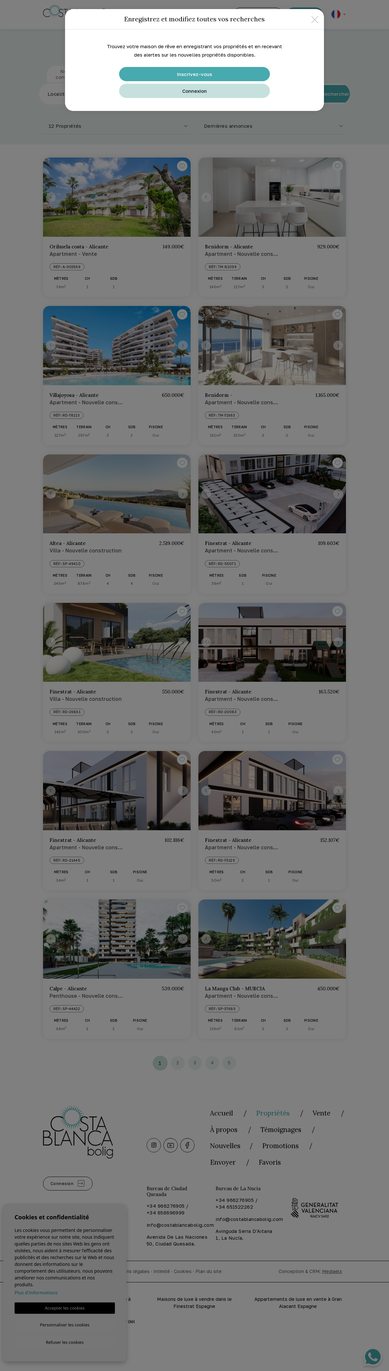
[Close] (314, 19)
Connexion (194, 91)
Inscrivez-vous (194, 74)
